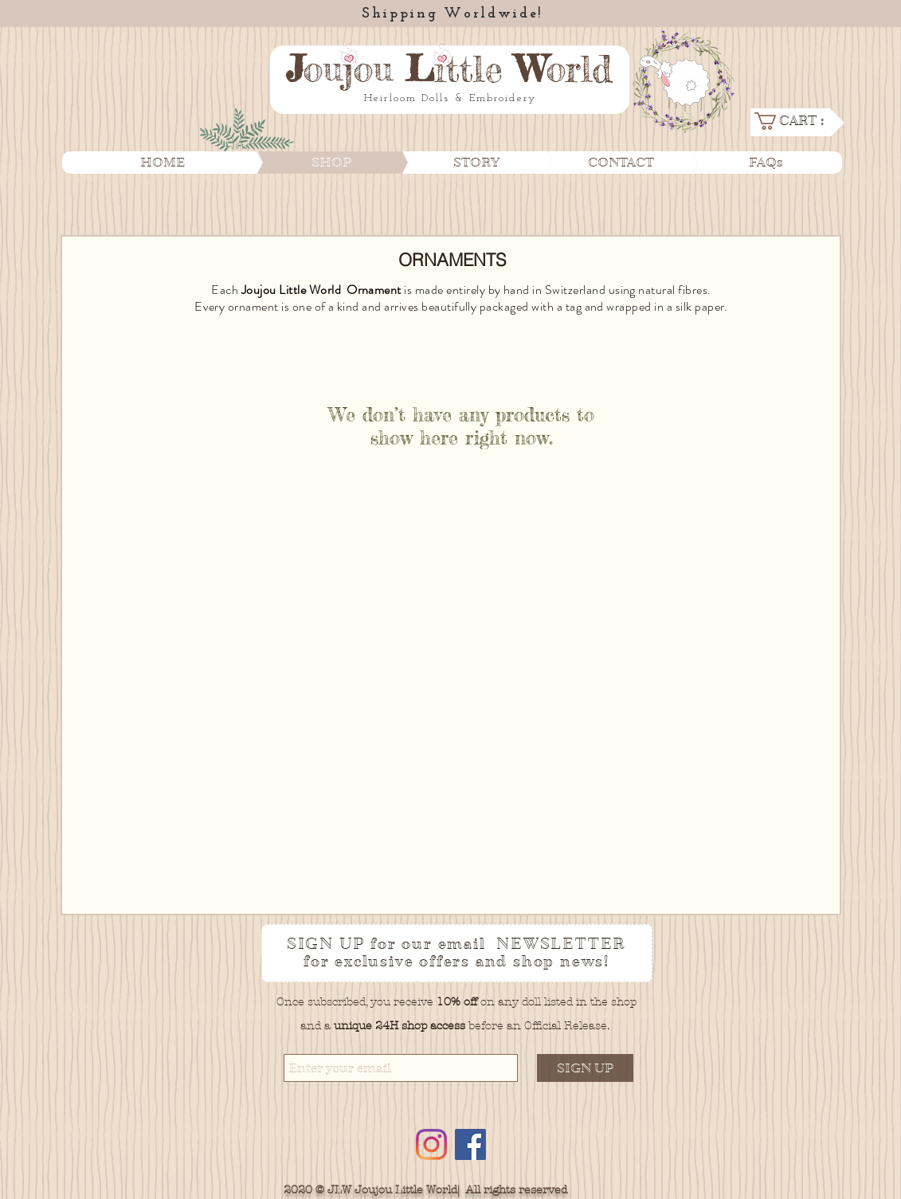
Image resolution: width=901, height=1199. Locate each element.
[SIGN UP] (585, 1068)
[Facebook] (470, 1144)
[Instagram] (431, 1144)
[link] (796, 121)
